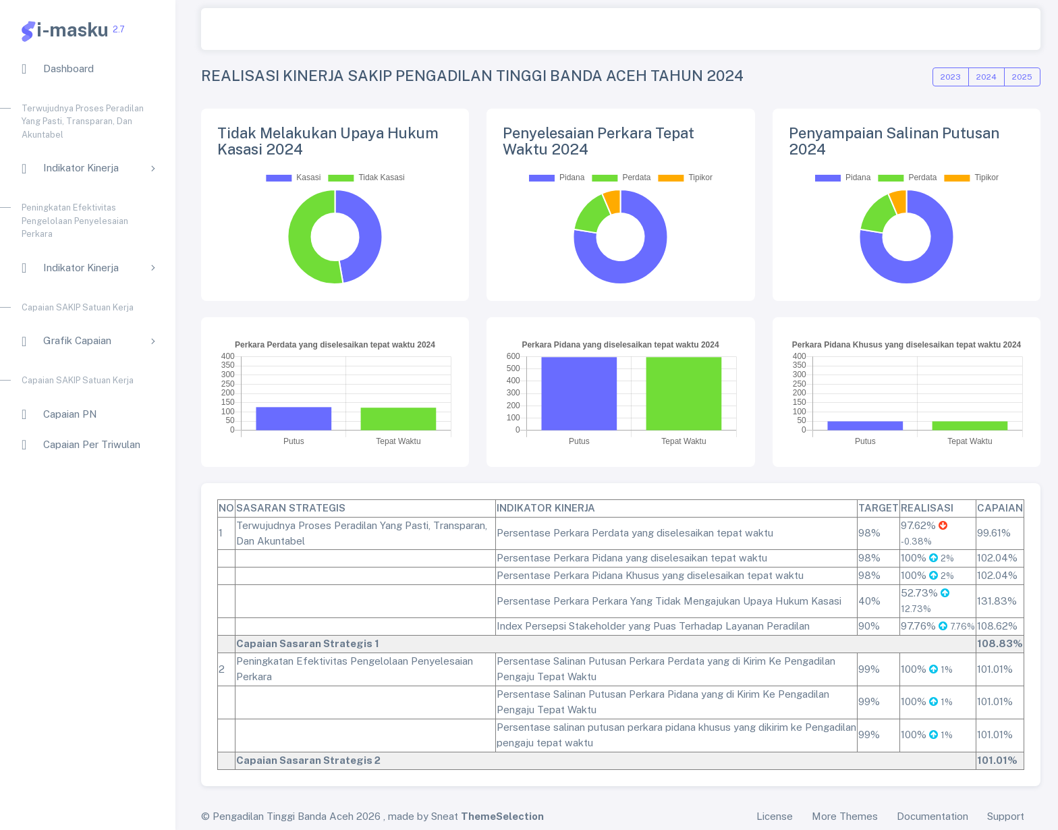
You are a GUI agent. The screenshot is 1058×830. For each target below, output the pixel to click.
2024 (986, 77)
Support (1005, 816)
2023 (951, 77)
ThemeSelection (502, 816)
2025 (1022, 77)
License (774, 816)
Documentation (932, 816)
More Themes (845, 816)
